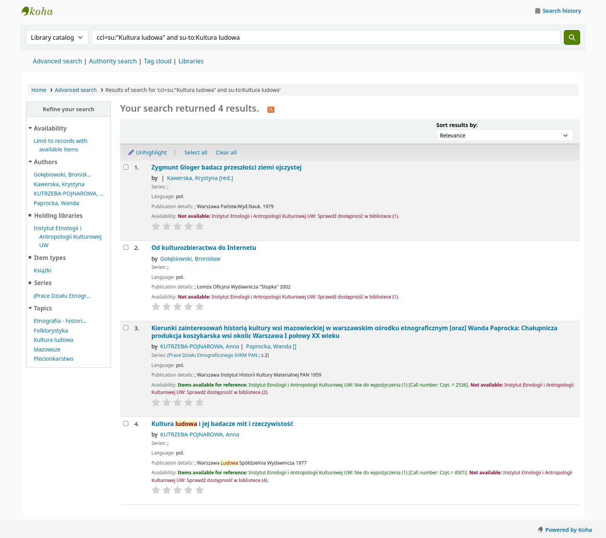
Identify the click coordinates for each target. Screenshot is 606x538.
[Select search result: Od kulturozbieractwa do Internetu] (125, 247)
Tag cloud (158, 61)
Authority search (113, 61)
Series (42, 283)
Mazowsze (47, 349)
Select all (195, 152)
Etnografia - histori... (60, 320)
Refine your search (68, 109)
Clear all (226, 152)
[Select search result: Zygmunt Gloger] (125, 167)
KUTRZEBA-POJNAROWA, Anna (200, 346)
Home (38, 89)
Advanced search (57, 61)
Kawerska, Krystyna (59, 184)
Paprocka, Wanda (56, 203)
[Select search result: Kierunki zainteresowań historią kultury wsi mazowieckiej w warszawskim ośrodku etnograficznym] (125, 327)
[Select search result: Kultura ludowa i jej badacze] (125, 423)
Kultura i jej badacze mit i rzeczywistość (222, 424)
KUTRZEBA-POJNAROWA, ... (69, 193)
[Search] (572, 37)
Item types (50, 257)
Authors (46, 162)
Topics (43, 308)
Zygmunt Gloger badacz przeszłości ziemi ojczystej (227, 167)
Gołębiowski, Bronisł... (62, 174)
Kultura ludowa (53, 339)
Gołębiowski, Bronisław (190, 258)
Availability (50, 128)
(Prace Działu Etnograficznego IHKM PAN (212, 355)
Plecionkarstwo (53, 358)
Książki (42, 270)
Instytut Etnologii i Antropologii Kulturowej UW (41, 11)
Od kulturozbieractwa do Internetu (204, 247)
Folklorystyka (51, 330)
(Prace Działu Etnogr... (62, 295)
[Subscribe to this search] (271, 109)
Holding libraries (58, 215)
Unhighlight (147, 152)
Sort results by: (457, 125)
